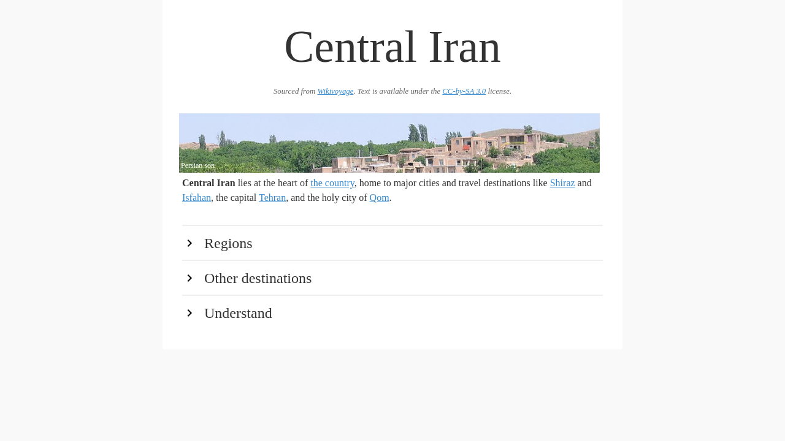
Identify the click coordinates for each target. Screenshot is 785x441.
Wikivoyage (335, 91)
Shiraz (562, 183)
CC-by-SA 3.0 (464, 91)
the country (332, 183)
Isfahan (196, 197)
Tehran (272, 197)
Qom (379, 197)
